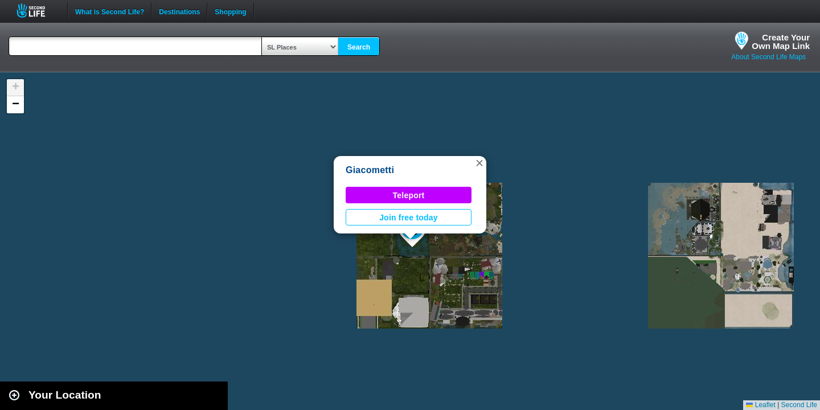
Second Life (37, 10)
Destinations (179, 11)
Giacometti (370, 170)
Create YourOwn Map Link (781, 41)
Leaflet (760, 405)
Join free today (408, 217)
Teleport (409, 195)
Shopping (230, 11)
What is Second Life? (109, 11)
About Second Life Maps (768, 57)
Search (358, 47)
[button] (479, 163)
